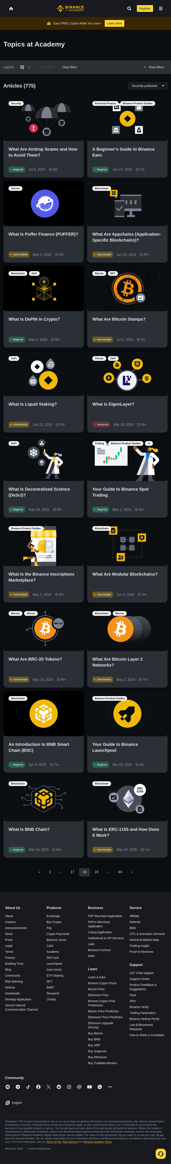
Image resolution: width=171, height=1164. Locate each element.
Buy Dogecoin (97, 1051)
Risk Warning (14, 981)
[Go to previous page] (39, 872)
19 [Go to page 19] (97, 872)
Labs (91, 944)
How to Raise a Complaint (147, 1035)
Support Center (140, 979)
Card (50, 945)
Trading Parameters (143, 1013)
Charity (51, 999)
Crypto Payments (58, 934)
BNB (133, 928)
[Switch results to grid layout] (22, 67)
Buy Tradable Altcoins (102, 1063)
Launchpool (54, 963)
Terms (9, 951)
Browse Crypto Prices (102, 983)
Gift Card (53, 957)
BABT (51, 987)
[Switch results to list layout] (29, 67)
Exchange (53, 916)
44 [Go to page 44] (120, 872)
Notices (10, 987)
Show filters (153, 67)
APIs (133, 1001)
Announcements (16, 928)
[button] (160, 8)
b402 (91, 956)
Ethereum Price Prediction (105, 1017)
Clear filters (69, 67)
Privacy (10, 957)
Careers (10, 922)
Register (145, 8)
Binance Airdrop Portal (144, 1019)
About (9, 916)
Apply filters (47, 67)
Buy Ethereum (97, 1057)
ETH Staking (55, 975)
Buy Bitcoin (95, 1033)
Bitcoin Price (96, 989)
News (9, 934)
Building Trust (14, 963)
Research (53, 993)
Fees (133, 995)
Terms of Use (53, 1141)
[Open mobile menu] (161, 8)
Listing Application (100, 932)
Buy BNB (94, 1039)
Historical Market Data (144, 940)
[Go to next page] (132, 872)
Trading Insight (139, 945)
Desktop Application (18, 999)
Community (12, 975)
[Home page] (70, 8)
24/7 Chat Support (142, 973)
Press (9, 940)
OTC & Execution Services (147, 934)
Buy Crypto (54, 922)
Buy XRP (94, 1045)
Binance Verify (139, 1007)
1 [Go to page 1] (50, 872)
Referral (135, 922)
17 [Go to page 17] (72, 872)
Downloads (12, 993)
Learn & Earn (97, 977)
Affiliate (134, 916)
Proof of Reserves (142, 951)
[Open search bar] (128, 8)
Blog (8, 969)
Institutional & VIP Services (106, 938)
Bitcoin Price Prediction (103, 1011)
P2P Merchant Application (105, 916)
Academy (53, 951)
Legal (8, 945)
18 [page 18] (84, 872)
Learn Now (114, 23)
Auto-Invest (54, 969)
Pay (49, 928)
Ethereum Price (98, 995)
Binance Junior (57, 940)
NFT (49, 981)
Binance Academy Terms (98, 1141)
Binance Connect (99, 950)
